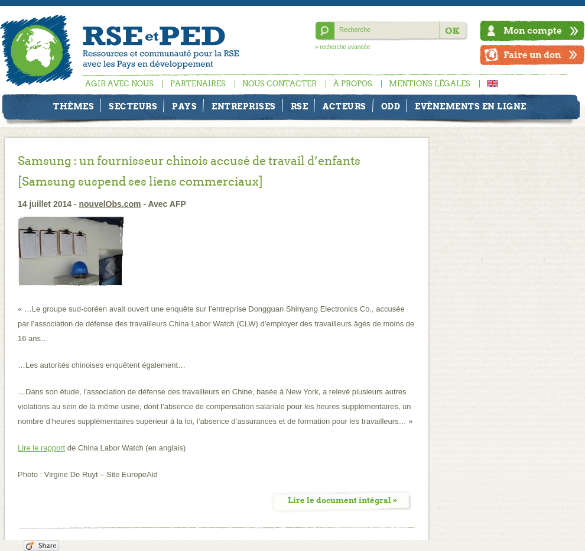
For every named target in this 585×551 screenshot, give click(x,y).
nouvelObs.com (110, 204)
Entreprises (244, 106)
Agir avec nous (119, 83)
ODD (391, 106)
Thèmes (73, 106)
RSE (299, 106)
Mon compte (532, 30)
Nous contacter (279, 83)
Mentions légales (429, 83)
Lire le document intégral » (342, 500)
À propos (352, 83)
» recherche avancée (342, 47)
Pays (184, 106)
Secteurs (133, 106)
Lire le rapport (41, 447)
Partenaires (198, 83)
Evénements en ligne (470, 106)
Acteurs (344, 106)
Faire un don (532, 54)
